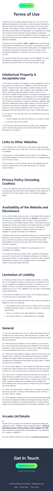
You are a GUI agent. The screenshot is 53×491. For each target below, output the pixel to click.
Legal (15, 487)
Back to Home (26, 5)
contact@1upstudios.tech (40, 437)
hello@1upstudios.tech (26, 466)
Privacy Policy (24, 487)
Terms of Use (35, 487)
